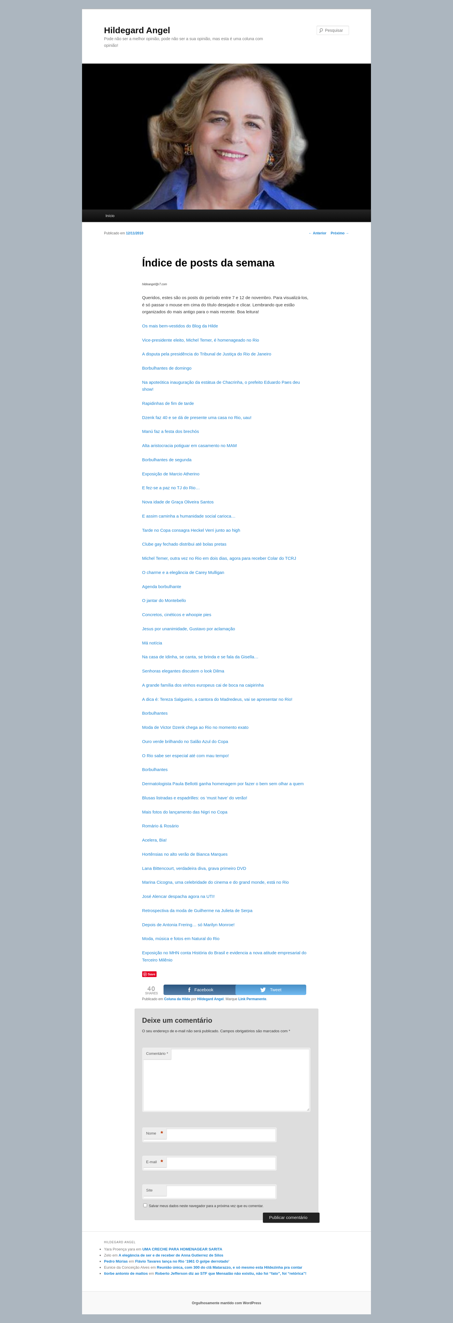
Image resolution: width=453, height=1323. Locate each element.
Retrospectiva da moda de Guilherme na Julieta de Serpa (197, 910)
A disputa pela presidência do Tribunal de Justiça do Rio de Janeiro (206, 353)
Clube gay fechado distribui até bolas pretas (184, 544)
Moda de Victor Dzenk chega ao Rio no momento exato (195, 727)
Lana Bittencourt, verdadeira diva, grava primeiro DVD (194, 868)
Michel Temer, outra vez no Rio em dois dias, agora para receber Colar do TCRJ (219, 558)
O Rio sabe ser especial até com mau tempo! (185, 755)
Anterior (317, 233)
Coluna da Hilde (177, 999)
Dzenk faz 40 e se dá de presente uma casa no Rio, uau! (197, 417)
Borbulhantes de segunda (167, 459)
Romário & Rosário (160, 825)
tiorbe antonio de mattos (126, 1273)
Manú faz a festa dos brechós (170, 431)
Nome (154, 1133)
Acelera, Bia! (154, 839)
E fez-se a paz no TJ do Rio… (171, 487)
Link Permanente (252, 999)
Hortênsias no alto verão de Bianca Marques (185, 854)
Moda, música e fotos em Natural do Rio (181, 938)
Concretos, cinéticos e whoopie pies (176, 614)
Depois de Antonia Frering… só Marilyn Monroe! (188, 924)
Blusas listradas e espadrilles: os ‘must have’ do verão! (194, 797)
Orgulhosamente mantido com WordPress (226, 1303)
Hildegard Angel (137, 30)
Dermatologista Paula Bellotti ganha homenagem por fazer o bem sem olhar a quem (223, 783)
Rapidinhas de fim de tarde (168, 403)
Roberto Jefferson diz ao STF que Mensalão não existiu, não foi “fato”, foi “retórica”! (231, 1273)
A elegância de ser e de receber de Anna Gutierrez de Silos (171, 1255)
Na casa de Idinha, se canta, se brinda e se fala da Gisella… (200, 656)
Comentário (157, 1053)
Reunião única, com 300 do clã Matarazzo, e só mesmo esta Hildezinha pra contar (229, 1267)
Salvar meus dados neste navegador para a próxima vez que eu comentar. (206, 1206)
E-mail (154, 1162)
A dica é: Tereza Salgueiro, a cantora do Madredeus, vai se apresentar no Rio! (217, 699)
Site (149, 1190)
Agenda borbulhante (161, 586)
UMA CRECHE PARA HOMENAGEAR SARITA (182, 1249)
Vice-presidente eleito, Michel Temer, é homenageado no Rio (200, 340)
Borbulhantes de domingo (167, 368)
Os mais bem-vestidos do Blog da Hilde (180, 325)
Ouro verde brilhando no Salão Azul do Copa (185, 741)
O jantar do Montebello (164, 600)
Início (109, 216)
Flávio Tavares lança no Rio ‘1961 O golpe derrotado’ (182, 1261)
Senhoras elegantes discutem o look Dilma (183, 670)
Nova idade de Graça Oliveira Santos (178, 501)
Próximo (340, 233)
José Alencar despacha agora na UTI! (178, 896)
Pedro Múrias (116, 1261)
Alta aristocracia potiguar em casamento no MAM (189, 445)
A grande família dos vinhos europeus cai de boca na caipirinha (203, 685)
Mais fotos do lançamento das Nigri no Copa (184, 811)
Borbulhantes (155, 713)
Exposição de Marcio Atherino (170, 473)
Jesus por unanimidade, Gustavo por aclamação (188, 628)
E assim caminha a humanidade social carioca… (189, 516)
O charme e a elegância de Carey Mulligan (183, 572)
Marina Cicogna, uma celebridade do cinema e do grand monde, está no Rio (215, 882)
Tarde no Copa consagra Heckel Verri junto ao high (191, 530)
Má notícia (152, 642)
